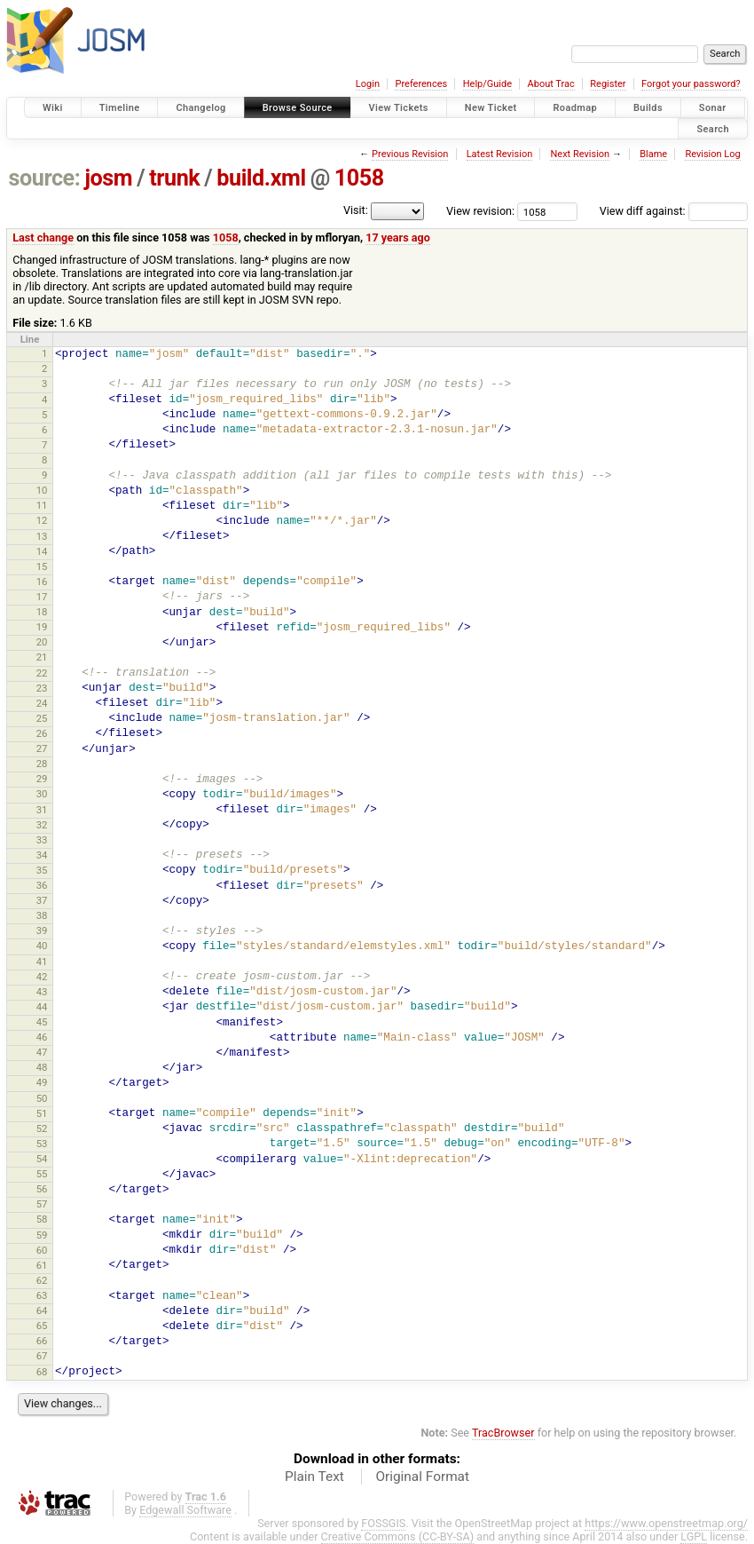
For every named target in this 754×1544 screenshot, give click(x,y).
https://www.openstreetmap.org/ (666, 1523)
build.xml (260, 178)
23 (42, 688)
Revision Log (712, 154)
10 (42, 490)
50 (42, 1098)
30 (42, 794)
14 (42, 551)
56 (42, 1189)
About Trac (551, 84)
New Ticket (491, 108)
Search (712, 128)
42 (42, 976)
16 (42, 581)
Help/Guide (487, 84)
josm (108, 178)
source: (45, 178)
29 (42, 778)
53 (42, 1143)
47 (42, 1052)
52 (42, 1128)
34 (42, 855)
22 (42, 673)
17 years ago (397, 237)
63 (42, 1295)
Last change (43, 237)
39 (42, 930)
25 (42, 718)
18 (42, 612)
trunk (174, 178)
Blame (653, 154)
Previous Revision (410, 154)
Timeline (119, 108)
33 (42, 840)
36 (42, 885)
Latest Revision (500, 154)
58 (42, 1219)
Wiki (53, 108)
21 (42, 657)
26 (42, 733)
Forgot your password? (691, 84)
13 (42, 536)
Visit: (355, 210)
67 (42, 1356)
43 (42, 992)
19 (42, 627)
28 (42, 763)
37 (42, 900)
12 (42, 520)
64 (42, 1310)
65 (42, 1325)
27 (42, 748)
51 (42, 1113)
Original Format (422, 1477)
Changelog (200, 108)
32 (42, 825)
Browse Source (298, 108)
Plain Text (314, 1477)
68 (42, 1372)
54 (42, 1158)
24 (42, 703)
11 (42, 505)
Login (368, 84)
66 (42, 1340)
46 (42, 1037)
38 (42, 915)
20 (42, 642)
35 (42, 870)
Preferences (421, 84)
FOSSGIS (383, 1523)
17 (42, 596)
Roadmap (575, 108)
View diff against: (674, 211)
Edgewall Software (185, 1509)
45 (42, 1022)
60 (42, 1250)
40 (42, 945)
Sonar (713, 108)
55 (42, 1174)
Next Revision (579, 154)
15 (42, 566)
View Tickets (398, 108)
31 (42, 810)
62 (42, 1280)
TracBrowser (503, 1432)
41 (42, 961)
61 (42, 1265)
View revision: (480, 211)
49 (42, 1082)
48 (42, 1067)
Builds (648, 108)
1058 (359, 178)
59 (42, 1235)
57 (42, 1204)
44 (42, 1007)
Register (607, 84)
